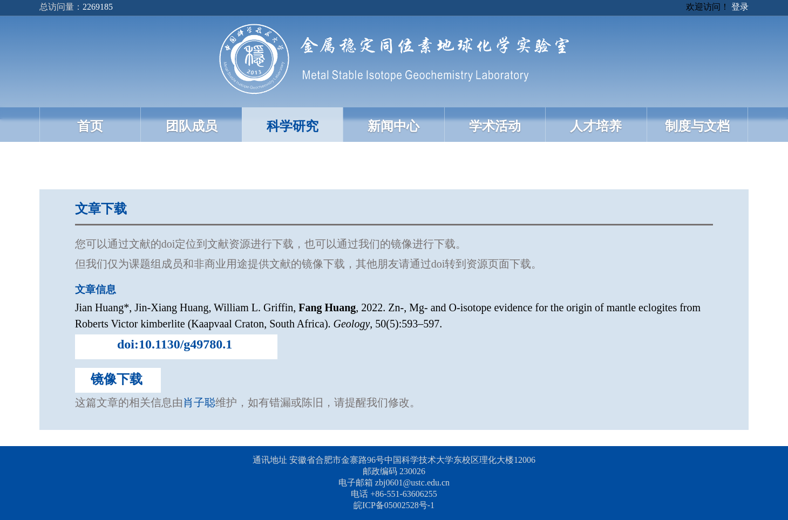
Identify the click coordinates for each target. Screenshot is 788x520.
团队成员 (192, 126)
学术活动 (495, 126)
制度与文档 (697, 126)
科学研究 (292, 126)
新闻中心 (393, 126)
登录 (740, 6)
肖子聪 (199, 402)
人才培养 (596, 126)
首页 (90, 126)
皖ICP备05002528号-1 (394, 505)
